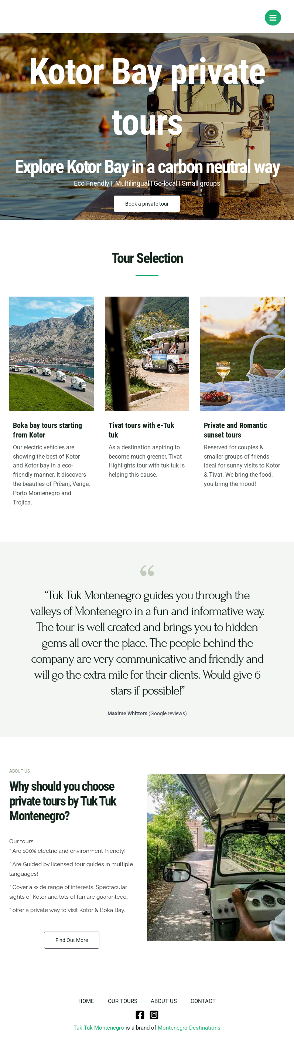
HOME (84, 1001)
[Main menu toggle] (273, 18)
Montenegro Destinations (189, 1027)
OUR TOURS (122, 1001)
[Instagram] (154, 1014)
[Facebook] (140, 1014)
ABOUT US (164, 1001)
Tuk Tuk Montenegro (99, 1027)
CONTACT (205, 1001)
